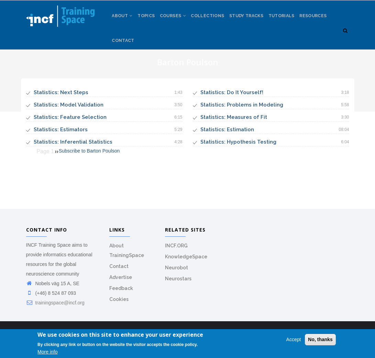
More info (47, 352)
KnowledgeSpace (186, 270)
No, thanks (320, 340)
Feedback (121, 301)
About (123, 20)
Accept (293, 340)
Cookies (119, 312)
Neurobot (176, 281)
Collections (216, 20)
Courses (178, 20)
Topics (149, 20)
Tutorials (294, 20)
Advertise (120, 290)
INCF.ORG (176, 259)
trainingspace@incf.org (55, 316)
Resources (127, 51)
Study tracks (257, 20)
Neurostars (178, 292)
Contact (158, 51)
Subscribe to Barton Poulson (89, 164)
